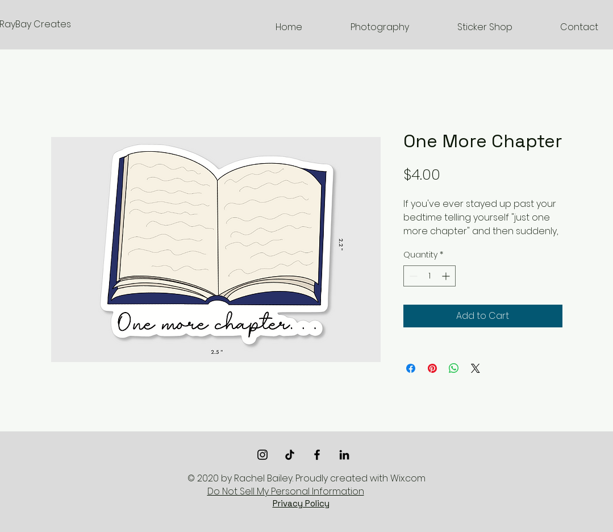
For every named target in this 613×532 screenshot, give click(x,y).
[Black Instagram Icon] (262, 455)
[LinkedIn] (344, 455)
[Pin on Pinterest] (432, 368)
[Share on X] (475, 368)
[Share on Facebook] (411, 368)
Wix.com (408, 478)
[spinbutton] (429, 276)
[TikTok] (290, 455)
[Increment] (447, 276)
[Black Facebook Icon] (317, 455)
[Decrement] (412, 276)
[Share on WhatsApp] (454, 368)
